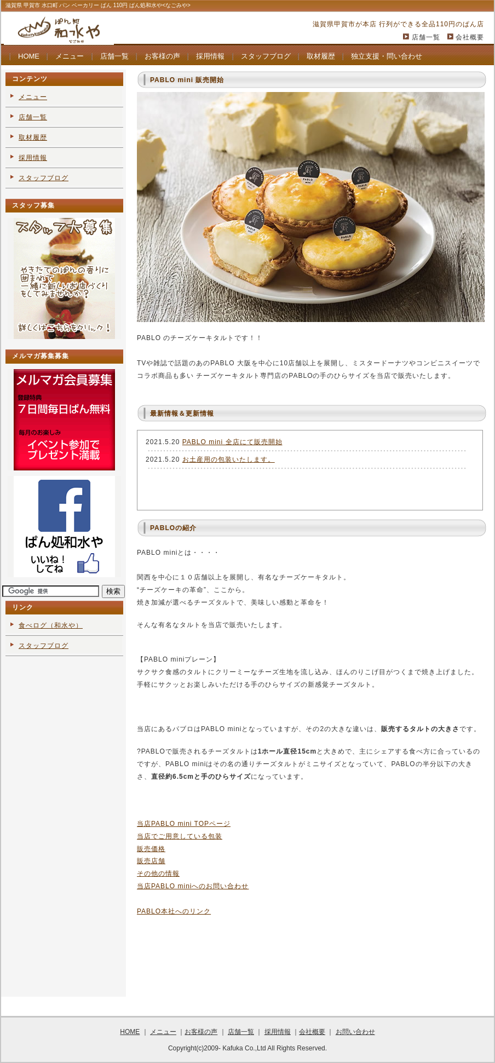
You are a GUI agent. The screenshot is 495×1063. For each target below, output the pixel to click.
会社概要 (470, 37)
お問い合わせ (355, 1032)
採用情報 (210, 56)
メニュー (69, 56)
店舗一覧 (426, 37)
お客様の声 (162, 56)
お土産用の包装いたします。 (228, 459)
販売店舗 (151, 861)
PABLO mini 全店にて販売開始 (232, 442)
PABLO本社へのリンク (174, 911)
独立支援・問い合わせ (386, 56)
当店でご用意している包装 (179, 836)
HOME (28, 56)
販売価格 (151, 849)
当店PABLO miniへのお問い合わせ (193, 886)
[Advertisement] (63, 828)
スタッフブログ (266, 56)
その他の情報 (158, 873)
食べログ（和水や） (51, 625)
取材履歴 (321, 56)
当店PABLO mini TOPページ (184, 824)
